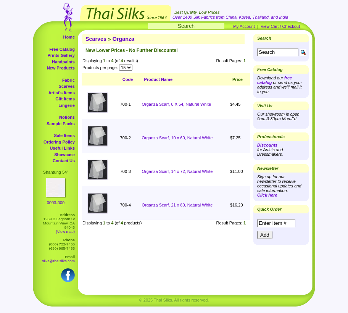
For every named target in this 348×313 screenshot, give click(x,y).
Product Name (158, 79)
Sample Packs (61, 123)
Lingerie (66, 105)
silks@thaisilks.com (58, 261)
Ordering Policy (59, 142)
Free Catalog (62, 49)
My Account (244, 26)
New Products (61, 68)
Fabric (68, 80)
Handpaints (63, 62)
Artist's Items (61, 92)
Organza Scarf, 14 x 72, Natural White (177, 171)
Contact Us (64, 160)
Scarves (67, 86)
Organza (123, 39)
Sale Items (64, 135)
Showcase (64, 154)
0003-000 (56, 202)
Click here (267, 195)
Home (69, 37)
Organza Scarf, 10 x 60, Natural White (177, 138)
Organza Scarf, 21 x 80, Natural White (177, 205)
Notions (67, 117)
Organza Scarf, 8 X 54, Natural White (176, 104)
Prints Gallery (61, 55)
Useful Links (62, 148)
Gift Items (65, 99)
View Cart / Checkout (280, 26)
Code (127, 79)
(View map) (65, 231)
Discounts (267, 145)
